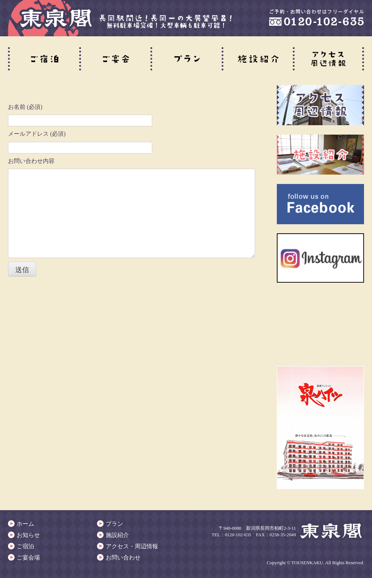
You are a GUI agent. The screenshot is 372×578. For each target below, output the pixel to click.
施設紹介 (117, 535)
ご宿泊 (25, 546)
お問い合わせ (123, 557)
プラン (114, 524)
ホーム (25, 524)
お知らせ (28, 535)
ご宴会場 (28, 557)
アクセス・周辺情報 (132, 546)
